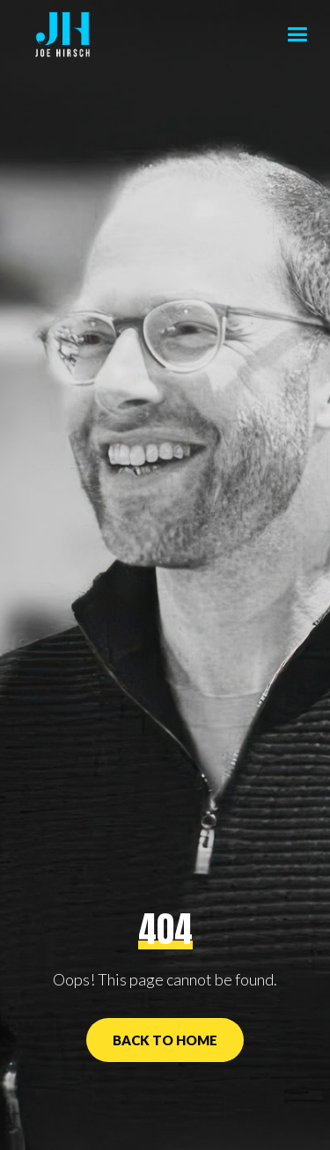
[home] (58, 35)
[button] (297, 35)
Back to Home (165, 1040)
